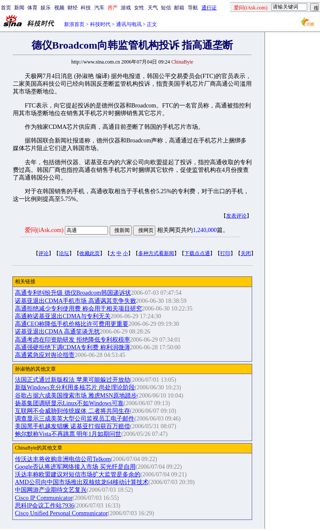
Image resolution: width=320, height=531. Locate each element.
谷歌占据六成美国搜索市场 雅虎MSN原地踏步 (76, 395)
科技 (86, 8)
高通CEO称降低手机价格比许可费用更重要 (71, 324)
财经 (72, 8)
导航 (193, 8)
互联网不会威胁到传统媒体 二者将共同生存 (72, 411)
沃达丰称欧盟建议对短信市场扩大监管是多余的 (77, 474)
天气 (153, 8)
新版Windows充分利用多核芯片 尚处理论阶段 (75, 387)
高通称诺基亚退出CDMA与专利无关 (63, 316)
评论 (43, 253)
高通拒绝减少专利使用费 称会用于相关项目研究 (78, 308)
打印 (225, 253)
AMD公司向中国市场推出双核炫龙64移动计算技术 (81, 482)
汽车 (99, 8)
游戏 (126, 8)
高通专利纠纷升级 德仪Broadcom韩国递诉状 (73, 293)
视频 (59, 8)
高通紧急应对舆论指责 (45, 355)
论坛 (64, 253)
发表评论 (236, 216)
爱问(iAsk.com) (44, 230)
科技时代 (100, 24)
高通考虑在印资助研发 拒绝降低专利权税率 (72, 340)
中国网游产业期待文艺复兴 (51, 490)
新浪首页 (74, 24)
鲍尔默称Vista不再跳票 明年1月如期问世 (68, 434)
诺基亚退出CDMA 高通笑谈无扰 (57, 331)
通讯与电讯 (129, 24)
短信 (166, 8)
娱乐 (46, 8)
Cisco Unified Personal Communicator (61, 513)
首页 (6, 8)
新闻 (19, 8)
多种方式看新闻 (156, 253)
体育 (32, 8)
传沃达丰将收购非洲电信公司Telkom (63, 459)
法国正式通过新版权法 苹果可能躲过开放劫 (72, 380)
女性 (139, 8)
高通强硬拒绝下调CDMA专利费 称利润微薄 (72, 347)
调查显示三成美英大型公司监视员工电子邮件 (74, 418)
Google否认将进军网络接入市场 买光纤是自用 (75, 467)
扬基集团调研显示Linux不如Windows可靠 (69, 403)
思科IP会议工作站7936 (44, 505)
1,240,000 (205, 230)
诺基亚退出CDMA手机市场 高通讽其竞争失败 (75, 301)
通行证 (209, 8)
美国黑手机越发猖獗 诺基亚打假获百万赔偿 (72, 426)
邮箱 (179, 8)
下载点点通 (197, 253)
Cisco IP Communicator (44, 498)
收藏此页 (89, 253)
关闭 (246, 253)
